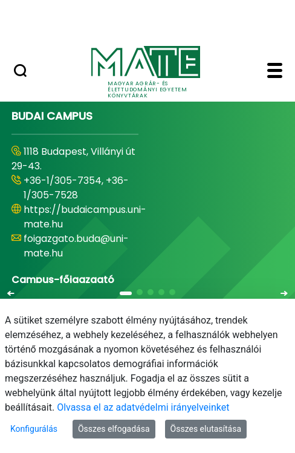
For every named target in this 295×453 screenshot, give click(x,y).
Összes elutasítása (206, 429)
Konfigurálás (33, 429)
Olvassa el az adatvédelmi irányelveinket (143, 407)
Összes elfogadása (114, 429)
